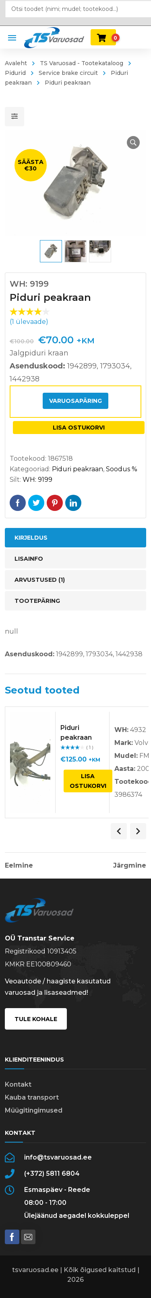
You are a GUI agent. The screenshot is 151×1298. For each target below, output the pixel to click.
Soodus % (121, 469)
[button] (133, 142)
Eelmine (19, 865)
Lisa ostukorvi (79, 427)
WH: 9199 (37, 479)
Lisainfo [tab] (28, 558)
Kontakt (18, 1084)
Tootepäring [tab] (37, 600)
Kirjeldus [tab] (31, 537)
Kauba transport (32, 1097)
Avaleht (16, 63)
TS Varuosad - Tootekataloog (81, 63)
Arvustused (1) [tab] (39, 579)
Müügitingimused (33, 1110)
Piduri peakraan (77, 469)
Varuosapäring (75, 400)
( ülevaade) (29, 322)
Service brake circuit (68, 73)
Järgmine (129, 865)
